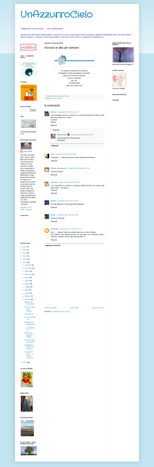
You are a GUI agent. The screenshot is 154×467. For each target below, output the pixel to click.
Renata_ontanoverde (59, 168)
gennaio (28, 299)
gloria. (53, 215)
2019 (25, 250)
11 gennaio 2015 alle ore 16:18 (65, 154)
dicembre (28, 265)
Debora (53, 112)
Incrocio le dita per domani (29, 341)
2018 (25, 253)
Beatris (53, 201)
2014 (25, 362)
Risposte (56, 130)
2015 (25, 262)
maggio (28, 287)
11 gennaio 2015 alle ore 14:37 (68, 112)
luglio (27, 281)
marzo (27, 293)
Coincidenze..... (29, 314)
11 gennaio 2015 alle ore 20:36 (78, 168)
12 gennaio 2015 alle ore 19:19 (70, 229)
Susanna (54, 182)
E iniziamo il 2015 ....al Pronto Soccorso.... (29, 355)
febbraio (28, 296)
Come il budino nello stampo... (29, 309)
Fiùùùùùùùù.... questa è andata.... (29, 335)
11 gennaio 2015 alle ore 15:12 (81, 135)
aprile (27, 290)
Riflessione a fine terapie (29, 303)
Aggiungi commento (53, 245)
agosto (27, 277)
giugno (27, 284)
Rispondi (54, 125)
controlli (59, 98)
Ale (52, 154)
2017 (25, 256)
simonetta (54, 229)
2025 (25, 247)
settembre (28, 274)
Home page (74, 308)
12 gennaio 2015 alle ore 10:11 (68, 201)
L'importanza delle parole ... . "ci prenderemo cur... (29, 326)
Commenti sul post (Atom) (60, 311)
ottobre (27, 271)
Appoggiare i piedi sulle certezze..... (29, 347)
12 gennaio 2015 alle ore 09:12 (69, 182)
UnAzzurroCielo (56, 15)
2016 (25, 259)
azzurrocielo (61, 135)
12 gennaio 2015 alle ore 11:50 (67, 215)
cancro (54, 98)
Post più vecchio (98, 308)
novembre (28, 268)
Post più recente (51, 308)
